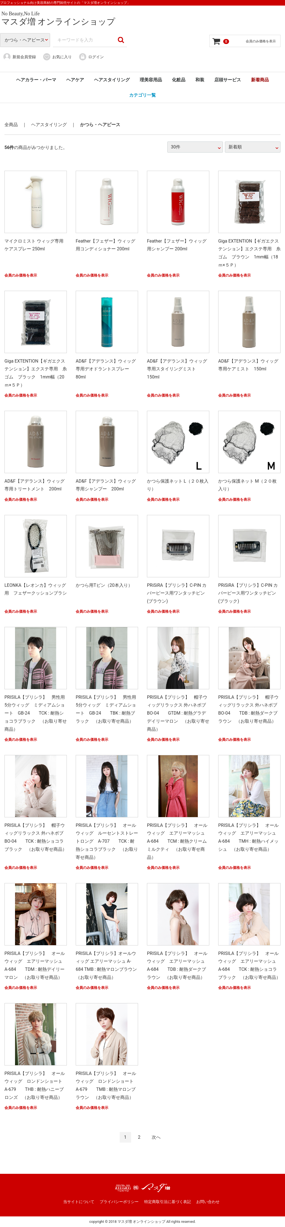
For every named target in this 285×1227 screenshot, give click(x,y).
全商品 (11, 124)
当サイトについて (78, 1202)
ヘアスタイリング (112, 79)
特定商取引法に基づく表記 (167, 1202)
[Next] (156, 1137)
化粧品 (178, 79)
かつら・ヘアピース (100, 124)
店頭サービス (227, 79)
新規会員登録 (19, 57)
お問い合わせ (208, 1202)
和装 (199, 79)
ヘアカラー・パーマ (36, 79)
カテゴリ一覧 (142, 95)
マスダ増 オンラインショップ (58, 21)
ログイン (91, 57)
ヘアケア (75, 79)
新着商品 (260, 79)
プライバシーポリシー (119, 1202)
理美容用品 (151, 79)
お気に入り (57, 57)
